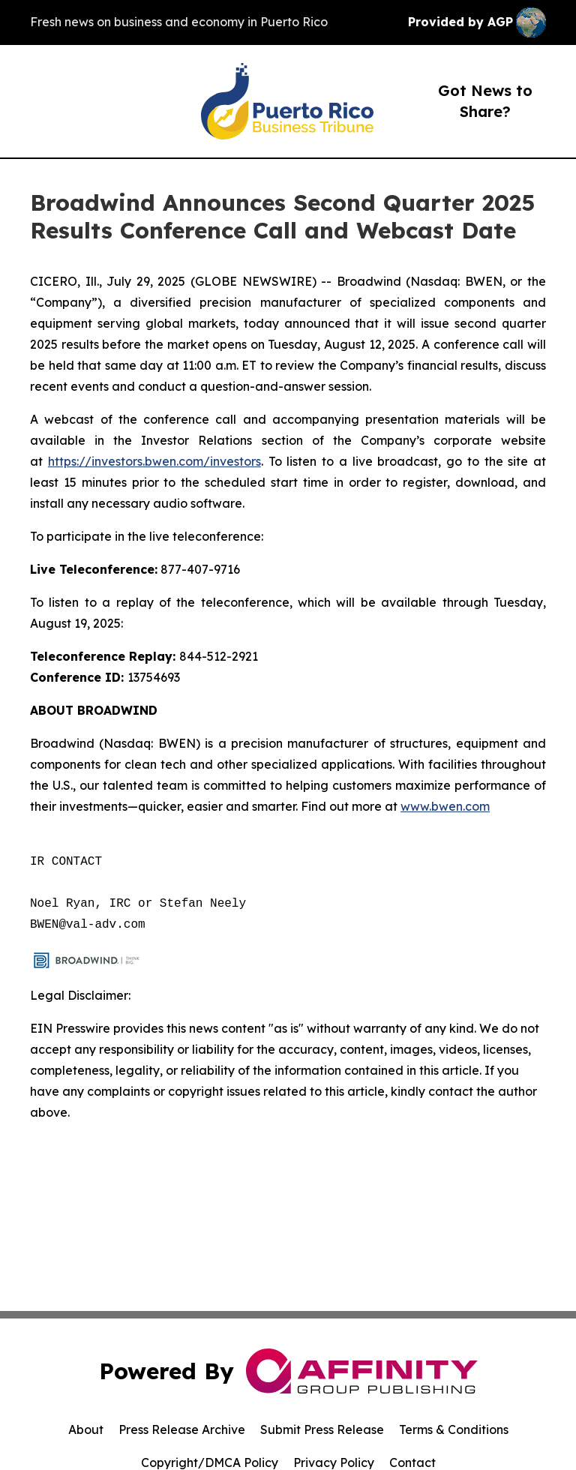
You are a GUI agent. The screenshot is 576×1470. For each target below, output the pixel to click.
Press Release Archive (181, 1429)
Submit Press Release (322, 1429)
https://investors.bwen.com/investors (154, 461)
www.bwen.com (445, 806)
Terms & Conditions (453, 1429)
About (86, 1429)
